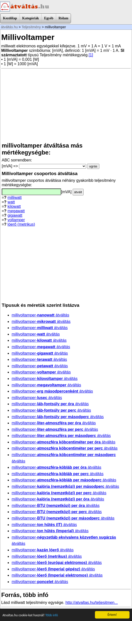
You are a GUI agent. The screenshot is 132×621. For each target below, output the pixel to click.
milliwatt (15, 197)
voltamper (16, 220)
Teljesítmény (31, 27)
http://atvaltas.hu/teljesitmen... (92, 602)
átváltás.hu (9, 27)
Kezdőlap (10, 18)
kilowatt (14, 206)
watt (11, 202)
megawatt (16, 211)
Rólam (63, 18)
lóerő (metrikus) (21, 224)
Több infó (51, 615)
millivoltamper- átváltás (40, 315)
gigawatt (15, 215)
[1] (91, 55)
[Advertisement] (66, 105)
